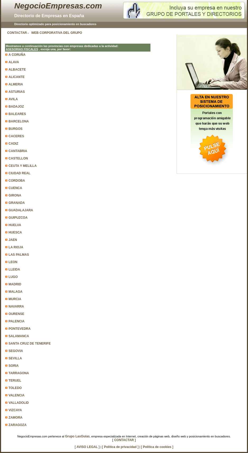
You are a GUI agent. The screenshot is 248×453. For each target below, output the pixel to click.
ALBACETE (17, 69)
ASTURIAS (16, 92)
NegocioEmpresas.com (58, 5)
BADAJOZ (16, 106)
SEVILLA (15, 358)
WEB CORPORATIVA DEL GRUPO (56, 33)
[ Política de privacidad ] (120, 447)
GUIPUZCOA (17, 217)
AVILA (13, 99)
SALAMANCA (18, 336)
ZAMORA (15, 417)
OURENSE (16, 314)
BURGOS (15, 129)
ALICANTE (16, 77)
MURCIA (14, 299)
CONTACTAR (17, 33)
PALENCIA (16, 321)
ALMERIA (15, 84)
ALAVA (13, 62)
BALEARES (17, 114)
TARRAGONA (18, 373)
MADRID (14, 284)
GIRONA (14, 195)
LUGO (13, 277)
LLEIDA (14, 269)
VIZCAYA (15, 410)
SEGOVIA (15, 351)
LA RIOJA (15, 247)
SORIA (13, 366)
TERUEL (14, 380)
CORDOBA (16, 180)
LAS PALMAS (18, 255)
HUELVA (14, 225)
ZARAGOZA (17, 425)
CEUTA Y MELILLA (22, 166)
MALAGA (15, 292)
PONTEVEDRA (19, 329)
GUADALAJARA (20, 210)
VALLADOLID (18, 403)
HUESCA (15, 232)
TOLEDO (15, 388)
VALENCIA (16, 395)
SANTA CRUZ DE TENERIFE (29, 343)
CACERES (16, 136)
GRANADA (16, 203)
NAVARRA (16, 306)
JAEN (12, 240)
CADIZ (13, 143)
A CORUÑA (16, 55)
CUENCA (15, 188)
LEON (12, 262)
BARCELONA (18, 121)
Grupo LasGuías (77, 436)
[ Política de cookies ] (157, 447)
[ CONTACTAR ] (124, 440)
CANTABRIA (17, 151)
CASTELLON (18, 158)
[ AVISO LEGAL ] (87, 447)
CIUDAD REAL (19, 173)
